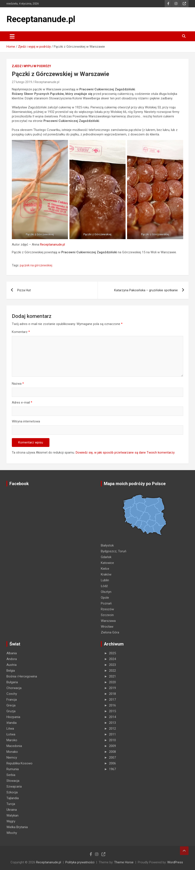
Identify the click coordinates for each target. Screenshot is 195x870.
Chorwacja (13, 688)
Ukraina (11, 810)
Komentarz (21, 332)
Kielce (105, 569)
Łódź (104, 586)
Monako (12, 752)
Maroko (11, 740)
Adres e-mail (22, 402)
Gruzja (10, 711)
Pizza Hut (24, 290)
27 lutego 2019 (22, 82)
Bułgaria (12, 682)
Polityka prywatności (79, 862)
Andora (11, 659)
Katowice (107, 563)
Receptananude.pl (40, 19)
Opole (105, 598)
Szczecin (107, 615)
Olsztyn (106, 592)
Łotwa (10, 734)
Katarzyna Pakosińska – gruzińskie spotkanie (146, 290)
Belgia (10, 671)
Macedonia (14, 746)
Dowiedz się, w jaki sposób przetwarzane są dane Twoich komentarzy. (125, 452)
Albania (11, 653)
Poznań (106, 603)
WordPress (175, 862)
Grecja (10, 705)
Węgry (10, 821)
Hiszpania (13, 717)
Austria (11, 665)
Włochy (11, 833)
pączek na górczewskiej (36, 265)
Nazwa (18, 384)
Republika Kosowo (19, 763)
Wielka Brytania (17, 827)
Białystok (107, 545)
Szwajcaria (14, 786)
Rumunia (12, 769)
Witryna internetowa (26, 421)
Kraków (106, 574)
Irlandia (11, 723)
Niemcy (11, 757)
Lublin (105, 580)
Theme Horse (124, 862)
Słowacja (12, 781)
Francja (11, 699)
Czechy (11, 694)
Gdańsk (106, 557)
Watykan (12, 815)
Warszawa (108, 621)
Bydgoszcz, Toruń (113, 551)
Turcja (10, 804)
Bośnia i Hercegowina (21, 676)
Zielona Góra (110, 632)
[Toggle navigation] (12, 36)
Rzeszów (107, 609)
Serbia (10, 775)
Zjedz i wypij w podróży (31, 66)
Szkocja (12, 792)
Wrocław (107, 627)
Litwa (10, 728)
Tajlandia (12, 798)
